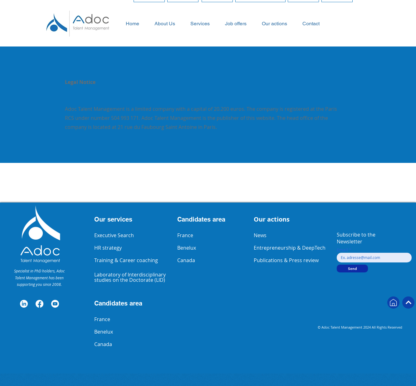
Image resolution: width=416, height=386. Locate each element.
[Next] (393, 302)
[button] (165, 24)
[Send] (352, 268)
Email (342, 250)
